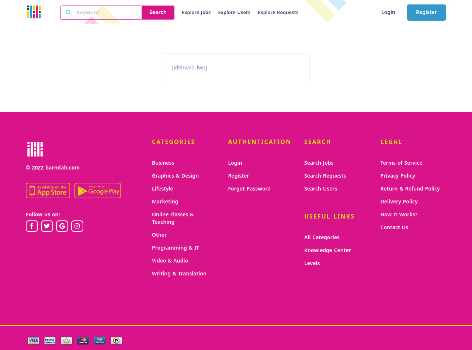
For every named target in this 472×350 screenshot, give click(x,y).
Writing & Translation (179, 274)
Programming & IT (175, 248)
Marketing (165, 202)
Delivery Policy (399, 202)
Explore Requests (278, 12)
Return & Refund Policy (410, 189)
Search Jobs (318, 163)
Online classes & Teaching (173, 218)
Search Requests (325, 176)
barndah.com (62, 168)
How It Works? (399, 215)
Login (388, 12)
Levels (312, 263)
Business (163, 163)
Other (159, 235)
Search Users (320, 189)
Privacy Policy (398, 176)
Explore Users (234, 12)
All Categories (322, 238)
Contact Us (394, 228)
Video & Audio (170, 261)
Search (158, 12)
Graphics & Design (175, 176)
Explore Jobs (196, 12)
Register (426, 12)
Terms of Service (402, 163)
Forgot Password (249, 189)
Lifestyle (162, 189)
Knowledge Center (327, 250)
